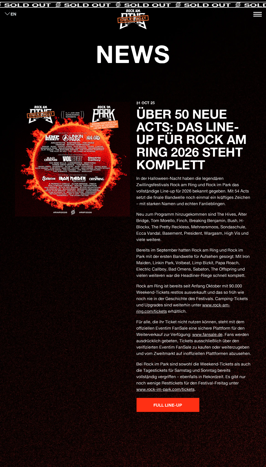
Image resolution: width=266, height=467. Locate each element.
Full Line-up (167, 404)
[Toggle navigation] (257, 14)
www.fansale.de (207, 334)
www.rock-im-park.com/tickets (165, 389)
